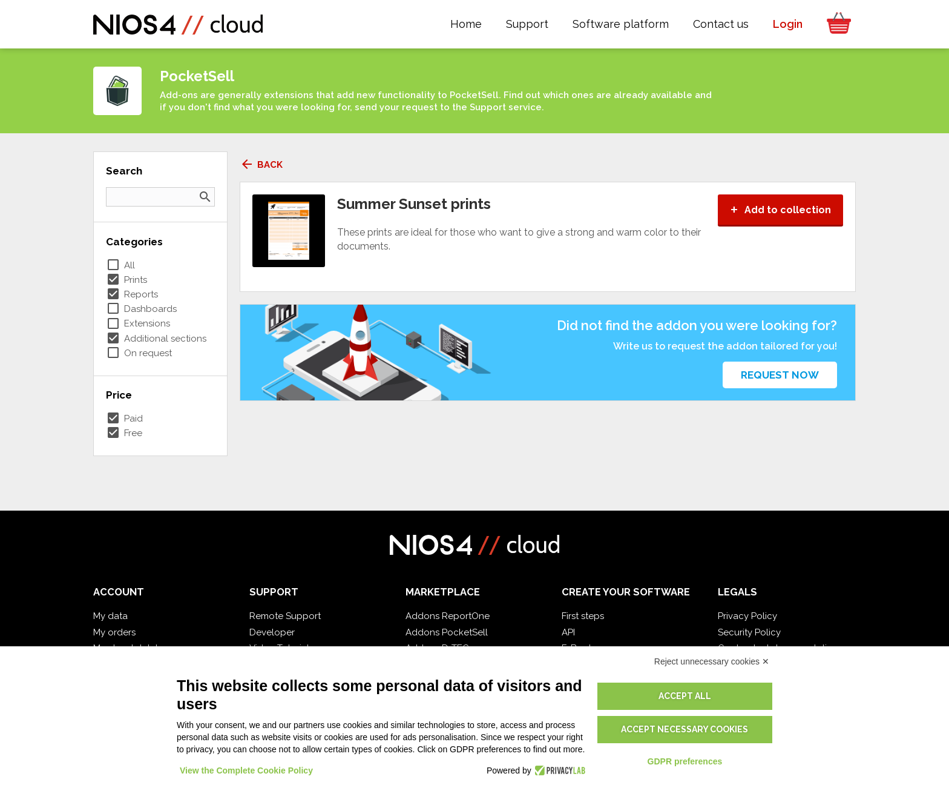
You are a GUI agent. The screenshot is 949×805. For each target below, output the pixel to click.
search (205, 197)
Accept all (684, 696)
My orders (114, 632)
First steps (583, 616)
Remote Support (285, 616)
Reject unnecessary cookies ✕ (711, 661)
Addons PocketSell (447, 632)
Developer (272, 632)
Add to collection (780, 210)
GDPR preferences (685, 761)
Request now (780, 375)
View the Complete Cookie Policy (246, 770)
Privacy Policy (747, 616)
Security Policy (749, 632)
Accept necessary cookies (684, 729)
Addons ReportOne (448, 616)
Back (261, 164)
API (568, 632)
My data (110, 616)
